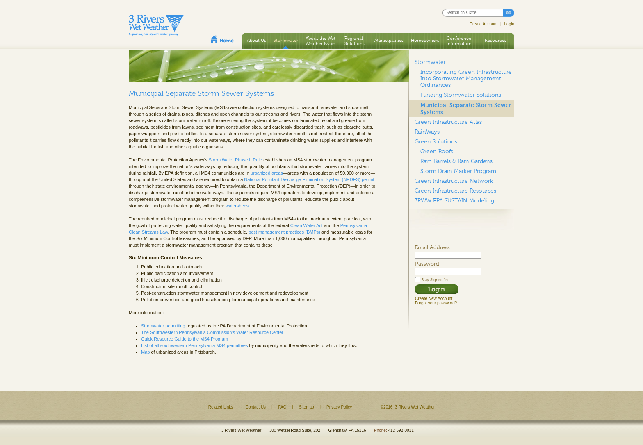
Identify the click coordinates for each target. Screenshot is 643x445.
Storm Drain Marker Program (458, 171)
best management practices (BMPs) (284, 231)
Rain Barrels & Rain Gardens (456, 161)
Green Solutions (436, 141)
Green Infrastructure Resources (455, 190)
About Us (256, 40)
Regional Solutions (354, 40)
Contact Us (256, 407)
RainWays (427, 131)
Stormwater (286, 40)
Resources (495, 40)
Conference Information (459, 40)
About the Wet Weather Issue (320, 40)
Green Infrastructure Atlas (448, 121)
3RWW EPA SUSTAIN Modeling (454, 200)
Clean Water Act (306, 225)
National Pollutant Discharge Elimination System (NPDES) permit (309, 179)
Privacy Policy (339, 407)
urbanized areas (267, 172)
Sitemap (306, 407)
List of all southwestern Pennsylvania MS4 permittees (194, 345)
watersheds (237, 205)
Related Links (220, 407)
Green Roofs (436, 151)
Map (145, 352)
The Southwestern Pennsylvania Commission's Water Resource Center (212, 332)
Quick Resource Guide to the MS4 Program (184, 338)
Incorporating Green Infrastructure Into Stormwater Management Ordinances (466, 78)
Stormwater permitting (163, 325)
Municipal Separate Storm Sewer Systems (465, 108)
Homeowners (425, 40)
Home (222, 39)
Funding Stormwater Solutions (460, 94)
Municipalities (389, 40)
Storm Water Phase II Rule (235, 159)
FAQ (282, 407)
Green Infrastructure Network (454, 180)
